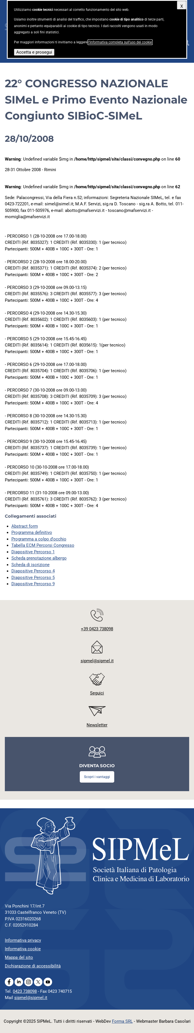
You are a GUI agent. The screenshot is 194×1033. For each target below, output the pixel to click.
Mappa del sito (19, 957)
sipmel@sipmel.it (30, 997)
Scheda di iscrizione (30, 564)
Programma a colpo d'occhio (38, 539)
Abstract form (24, 526)
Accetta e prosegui (34, 52)
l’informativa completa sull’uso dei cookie (120, 42)
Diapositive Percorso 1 (33, 551)
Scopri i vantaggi (97, 777)
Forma (122, 1021)
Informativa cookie (23, 948)
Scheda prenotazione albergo (39, 558)
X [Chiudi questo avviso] (181, 6)
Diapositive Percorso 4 (33, 571)
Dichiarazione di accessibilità (33, 966)
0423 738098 (25, 991)
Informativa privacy (23, 940)
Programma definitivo (31, 532)
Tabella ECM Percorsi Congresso (42, 545)
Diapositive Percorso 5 (33, 577)
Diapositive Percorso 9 (33, 583)
